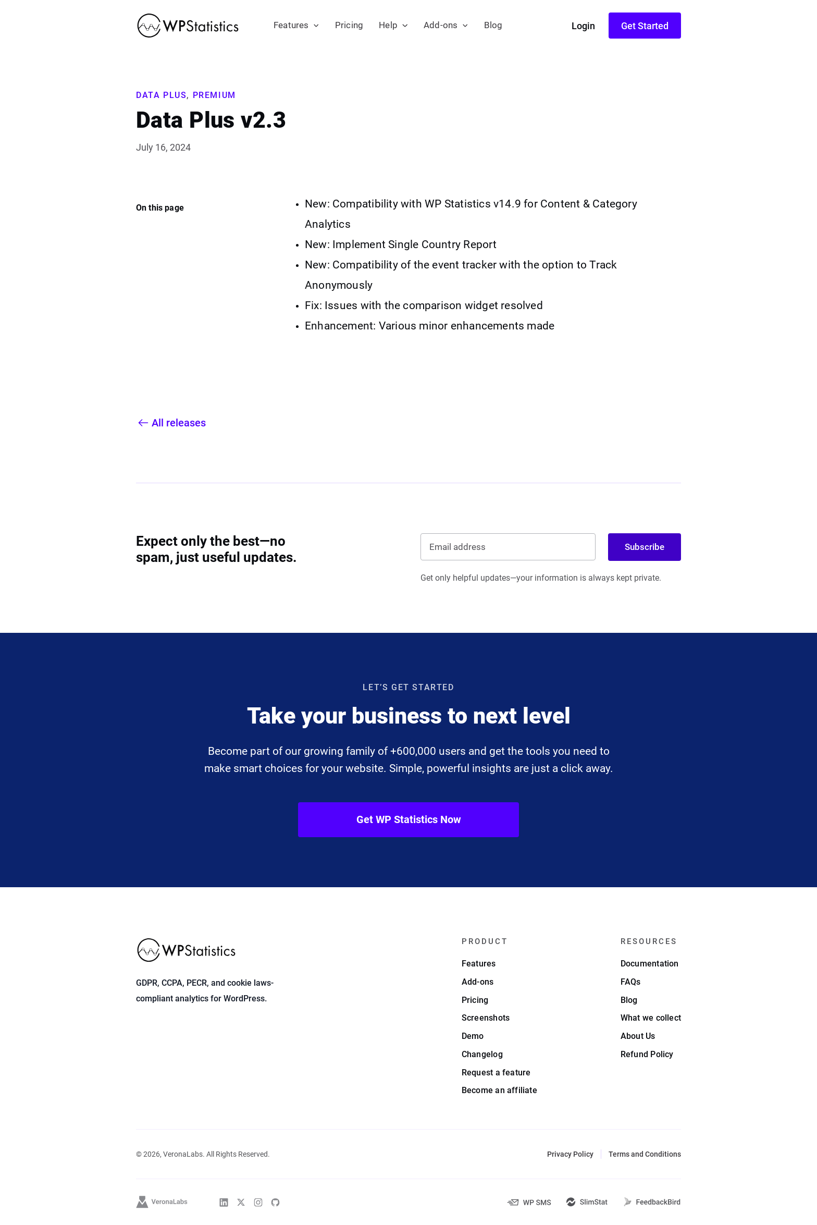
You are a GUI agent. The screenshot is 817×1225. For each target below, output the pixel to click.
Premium (214, 95)
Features (291, 25)
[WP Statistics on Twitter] (241, 1202)
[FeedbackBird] (652, 1202)
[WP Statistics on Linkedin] (223, 1202)
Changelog (482, 1054)
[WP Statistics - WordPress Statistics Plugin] (188, 26)
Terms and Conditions (645, 1154)
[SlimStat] (587, 1202)
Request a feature (496, 1072)
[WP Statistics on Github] (275, 1202)
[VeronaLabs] (162, 1202)
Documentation (650, 964)
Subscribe (644, 547)
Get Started (645, 25)
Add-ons (440, 25)
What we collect (651, 1018)
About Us (638, 1036)
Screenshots (486, 1018)
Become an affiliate (499, 1090)
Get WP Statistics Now (408, 819)
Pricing (349, 25)
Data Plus (161, 95)
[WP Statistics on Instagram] (258, 1202)
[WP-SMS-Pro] (528, 1202)
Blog (493, 25)
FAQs (631, 982)
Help (388, 25)
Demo (473, 1036)
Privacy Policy (570, 1154)
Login (583, 25)
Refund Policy (647, 1054)
